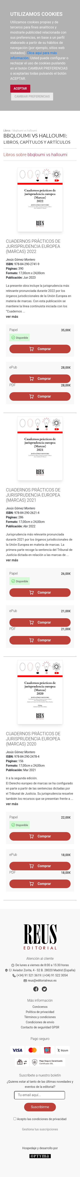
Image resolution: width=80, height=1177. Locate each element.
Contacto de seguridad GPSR (40, 1027)
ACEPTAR (20, 88)
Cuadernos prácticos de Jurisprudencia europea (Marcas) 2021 (33, 495)
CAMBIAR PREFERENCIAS (32, 96)
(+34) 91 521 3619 (26, 975)
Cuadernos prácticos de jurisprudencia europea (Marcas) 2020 (33, 739)
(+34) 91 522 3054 (55, 975)
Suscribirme (40, 1107)
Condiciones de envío (40, 1022)
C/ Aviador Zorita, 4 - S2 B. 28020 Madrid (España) (40, 970)
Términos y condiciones (40, 1017)
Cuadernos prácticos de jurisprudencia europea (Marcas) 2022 (33, 246)
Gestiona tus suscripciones (40, 1129)
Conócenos (40, 1006)
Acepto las (42, 1119)
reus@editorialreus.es (40, 980)
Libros (6, 130)
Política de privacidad (40, 1012)
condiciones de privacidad (49, 1119)
